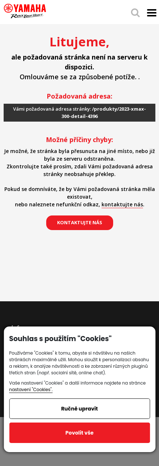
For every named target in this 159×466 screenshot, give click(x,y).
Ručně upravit (79, 408)
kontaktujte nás (122, 204)
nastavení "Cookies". (31, 389)
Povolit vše (79, 432)
